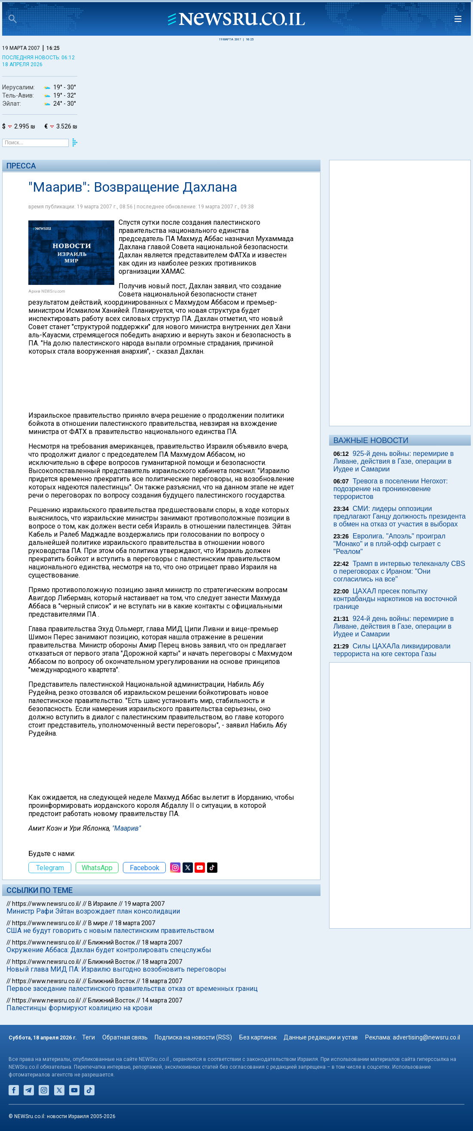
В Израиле (102, 903)
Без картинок (258, 1037)
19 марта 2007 (144, 903)
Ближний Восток (111, 942)
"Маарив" (126, 828)
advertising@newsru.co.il (426, 1037)
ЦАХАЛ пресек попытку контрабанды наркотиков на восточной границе (395, 598)
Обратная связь (125, 1037)
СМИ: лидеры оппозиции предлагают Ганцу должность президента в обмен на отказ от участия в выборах (399, 516)
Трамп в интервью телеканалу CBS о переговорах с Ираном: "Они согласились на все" (399, 571)
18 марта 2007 (135, 923)
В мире (98, 923)
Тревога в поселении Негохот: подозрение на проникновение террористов (390, 488)
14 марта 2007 (162, 1000)
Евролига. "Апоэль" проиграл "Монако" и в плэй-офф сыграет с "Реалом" (389, 543)
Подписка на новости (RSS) (193, 1037)
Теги (88, 1037)
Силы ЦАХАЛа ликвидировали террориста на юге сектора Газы (392, 649)
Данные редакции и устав (321, 1037)
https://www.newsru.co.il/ (46, 903)
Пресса (21, 165)
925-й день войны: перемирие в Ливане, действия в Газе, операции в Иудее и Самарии (393, 461)
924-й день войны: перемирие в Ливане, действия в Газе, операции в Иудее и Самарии (393, 626)
